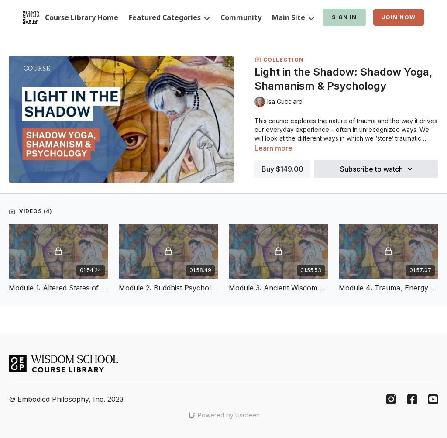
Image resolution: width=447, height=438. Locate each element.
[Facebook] (412, 399)
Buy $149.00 (282, 169)
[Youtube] (433, 399)
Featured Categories (169, 17)
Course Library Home (81, 17)
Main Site (293, 17)
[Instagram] (391, 399)
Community (240, 17)
